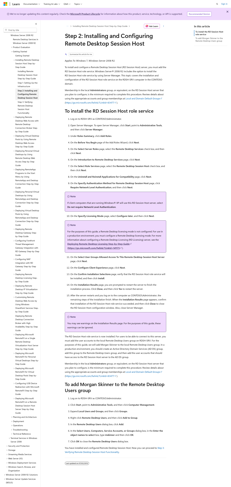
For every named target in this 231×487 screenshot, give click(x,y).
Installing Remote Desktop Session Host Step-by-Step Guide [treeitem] (27, 67)
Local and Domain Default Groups (143, 98)
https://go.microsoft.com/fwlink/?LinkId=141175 (94, 247)
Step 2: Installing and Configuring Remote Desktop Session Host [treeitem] (28, 86)
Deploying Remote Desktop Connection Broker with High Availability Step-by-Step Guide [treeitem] (26, 315)
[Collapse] (36, 24)
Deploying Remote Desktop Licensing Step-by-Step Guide (98, 243)
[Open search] (217, 4)
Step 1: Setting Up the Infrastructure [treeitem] (27, 76)
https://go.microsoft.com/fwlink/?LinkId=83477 (90, 102)
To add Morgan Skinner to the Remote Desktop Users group (209, 39)
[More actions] (163, 26)
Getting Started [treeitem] (22, 47)
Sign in (224, 3)
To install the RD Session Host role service (209, 33)
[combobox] (20, 30)
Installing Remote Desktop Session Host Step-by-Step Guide (100, 26)
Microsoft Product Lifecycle (85, 13)
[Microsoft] (5, 4)
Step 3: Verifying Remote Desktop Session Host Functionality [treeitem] (25, 99)
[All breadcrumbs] (67, 26)
